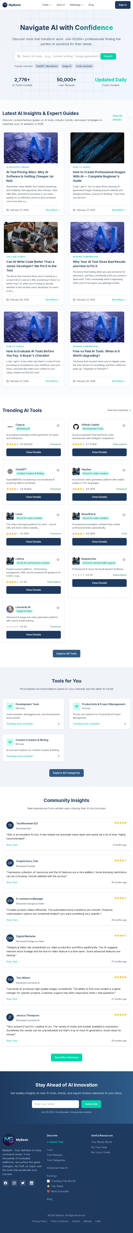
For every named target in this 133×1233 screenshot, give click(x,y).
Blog (91, 4)
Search (61, 4)
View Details (33, 452)
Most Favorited (58, 1191)
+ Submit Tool (55, 1141)
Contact (76, 1221)
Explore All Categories (66, 772)
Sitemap (88, 1221)
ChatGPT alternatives (47, 66)
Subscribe (91, 1104)
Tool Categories (56, 1160)
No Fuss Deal (99, 1147)
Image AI (67, 66)
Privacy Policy (40, 1221)
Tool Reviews (54, 1154)
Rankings (77, 4)
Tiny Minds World (101, 1141)
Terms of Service (59, 1221)
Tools (47, 4)
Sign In (123, 4)
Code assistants (84, 66)
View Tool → (13, 845)
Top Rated (55, 1186)
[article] (33, 173)
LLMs (98, 1221)
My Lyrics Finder (101, 1152)
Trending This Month (61, 1181)
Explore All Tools (67, 653)
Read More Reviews (66, 1057)
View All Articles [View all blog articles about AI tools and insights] (122, 117)
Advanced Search (57, 1167)
